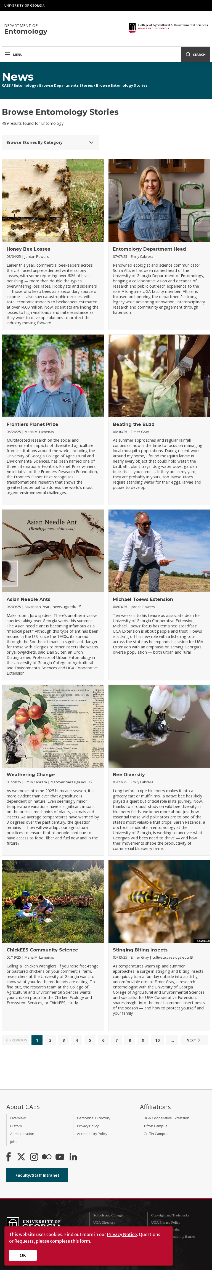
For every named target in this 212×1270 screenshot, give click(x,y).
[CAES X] (21, 1157)
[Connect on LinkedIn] (73, 1157)
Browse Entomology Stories (121, 85)
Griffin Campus (156, 1133)
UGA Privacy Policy (165, 1222)
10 (157, 1040)
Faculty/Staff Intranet (37, 1175)
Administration (22, 1133)
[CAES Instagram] (34, 1157)
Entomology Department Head (149, 249)
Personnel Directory (93, 1117)
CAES (6, 85)
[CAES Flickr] (46, 1157)
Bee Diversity (129, 774)
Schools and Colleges (108, 1215)
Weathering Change (31, 774)
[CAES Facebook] (8, 1157)
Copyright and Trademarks (170, 1215)
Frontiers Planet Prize (32, 424)
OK (23, 1255)
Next (194, 1040)
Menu (13, 54)
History (16, 1125)
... (172, 1040)
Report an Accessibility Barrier (173, 1237)
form (85, 1241)
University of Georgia (24, 5)
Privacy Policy (88, 1125)
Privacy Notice (122, 1234)
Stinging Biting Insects (140, 950)
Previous (15, 1040)
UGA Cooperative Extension (166, 1117)
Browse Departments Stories (66, 85)
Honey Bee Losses (28, 249)
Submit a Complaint (165, 1229)
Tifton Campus (156, 1125)
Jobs (13, 1141)
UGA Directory (104, 1222)
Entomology (25, 85)
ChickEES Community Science (42, 950)
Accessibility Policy (92, 1133)
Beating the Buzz (133, 424)
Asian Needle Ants (28, 599)
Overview (18, 1117)
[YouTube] (60, 1157)
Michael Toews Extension (143, 599)
